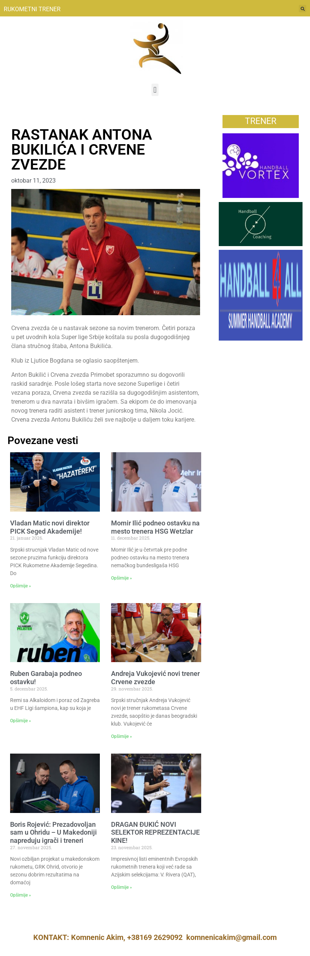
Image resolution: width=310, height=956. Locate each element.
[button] (155, 90)
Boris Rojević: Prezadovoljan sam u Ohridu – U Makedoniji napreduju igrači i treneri (53, 832)
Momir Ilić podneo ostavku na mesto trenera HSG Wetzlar (155, 527)
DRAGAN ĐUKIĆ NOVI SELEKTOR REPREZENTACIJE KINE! (155, 832)
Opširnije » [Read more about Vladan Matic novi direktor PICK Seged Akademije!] (20, 586)
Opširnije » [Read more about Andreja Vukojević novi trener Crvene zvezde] (121, 736)
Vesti (18, 118)
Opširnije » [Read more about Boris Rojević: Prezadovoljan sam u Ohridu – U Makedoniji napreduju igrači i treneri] (20, 895)
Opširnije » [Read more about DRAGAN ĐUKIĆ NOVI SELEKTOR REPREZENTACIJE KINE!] (121, 887)
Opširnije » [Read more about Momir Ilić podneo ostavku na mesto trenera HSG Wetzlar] (121, 578)
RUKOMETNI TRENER (32, 9)
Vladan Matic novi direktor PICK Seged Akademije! (49, 527)
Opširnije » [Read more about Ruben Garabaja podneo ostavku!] (20, 720)
